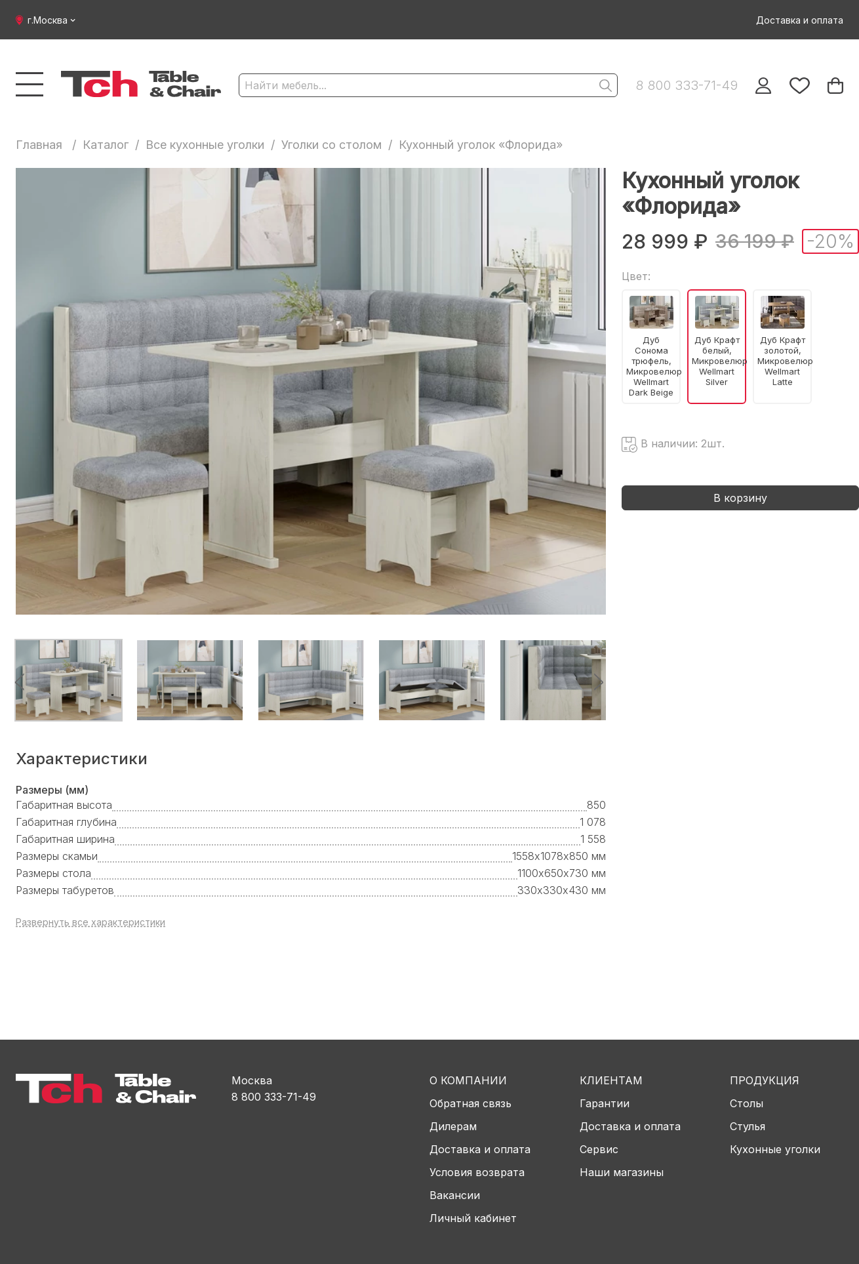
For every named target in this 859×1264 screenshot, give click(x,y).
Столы (746, 1103)
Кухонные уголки (775, 1149)
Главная (39, 145)
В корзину (740, 497)
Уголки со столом (331, 145)
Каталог (106, 145)
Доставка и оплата (799, 20)
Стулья (747, 1126)
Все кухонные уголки (205, 145)
